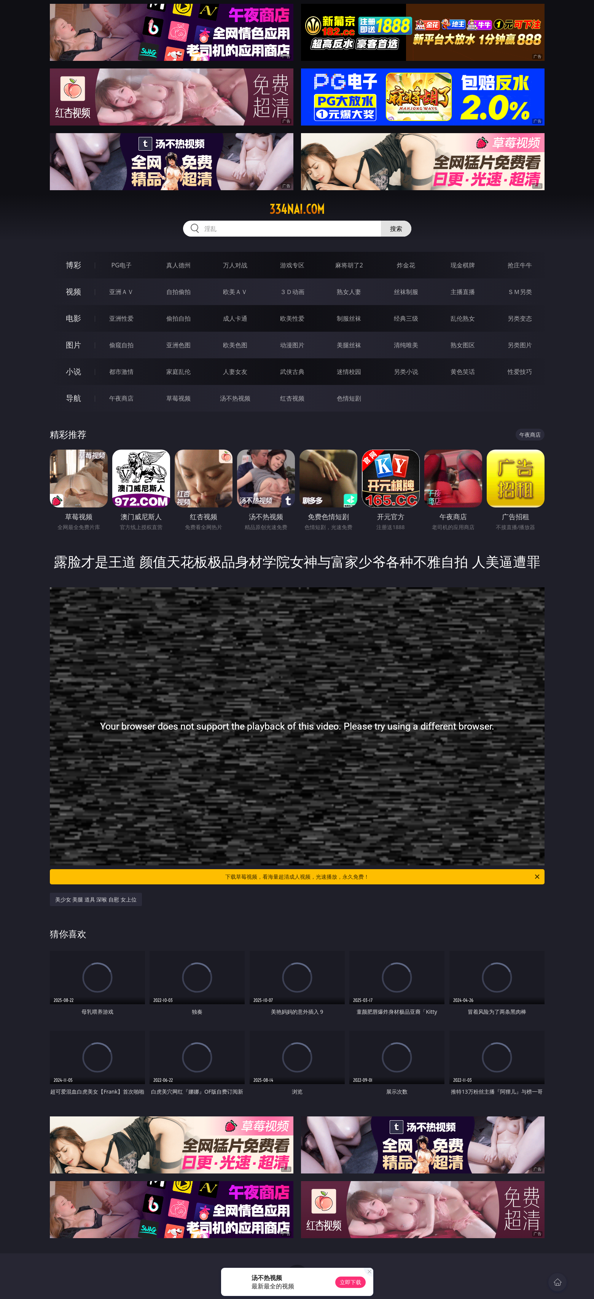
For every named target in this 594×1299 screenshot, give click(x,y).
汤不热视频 (235, 398)
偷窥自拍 (121, 345)
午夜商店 (121, 398)
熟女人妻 (349, 292)
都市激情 (121, 371)
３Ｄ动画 (292, 292)
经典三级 (406, 318)
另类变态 (520, 318)
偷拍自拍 (178, 318)
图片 (73, 345)
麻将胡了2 (349, 265)
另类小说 (406, 371)
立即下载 (350, 1282)
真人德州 (178, 265)
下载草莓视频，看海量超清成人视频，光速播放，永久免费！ (383, 876)
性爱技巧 (520, 371)
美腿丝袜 (349, 345)
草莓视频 (178, 398)
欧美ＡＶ (235, 292)
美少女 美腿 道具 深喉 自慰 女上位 (96, 899)
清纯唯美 (406, 345)
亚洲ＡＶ (121, 292)
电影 (73, 318)
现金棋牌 (463, 265)
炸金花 (406, 265)
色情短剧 (349, 398)
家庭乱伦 (178, 371)
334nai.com (297, 209)
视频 (73, 291)
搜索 (396, 228)
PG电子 (121, 265)
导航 (73, 398)
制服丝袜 (349, 318)
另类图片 (520, 345)
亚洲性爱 (121, 318)
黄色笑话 (463, 371)
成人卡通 (235, 318)
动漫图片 (292, 345)
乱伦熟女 (463, 318)
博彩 (73, 265)
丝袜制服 (406, 292)
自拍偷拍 (178, 292)
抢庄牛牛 (520, 265)
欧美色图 (235, 345)
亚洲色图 (178, 345)
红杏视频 (292, 398)
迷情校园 (349, 371)
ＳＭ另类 (520, 292)
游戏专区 (292, 265)
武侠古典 (292, 371)
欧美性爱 (292, 318)
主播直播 (463, 292)
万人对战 (235, 265)
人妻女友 (235, 371)
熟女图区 (463, 345)
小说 (73, 371)
